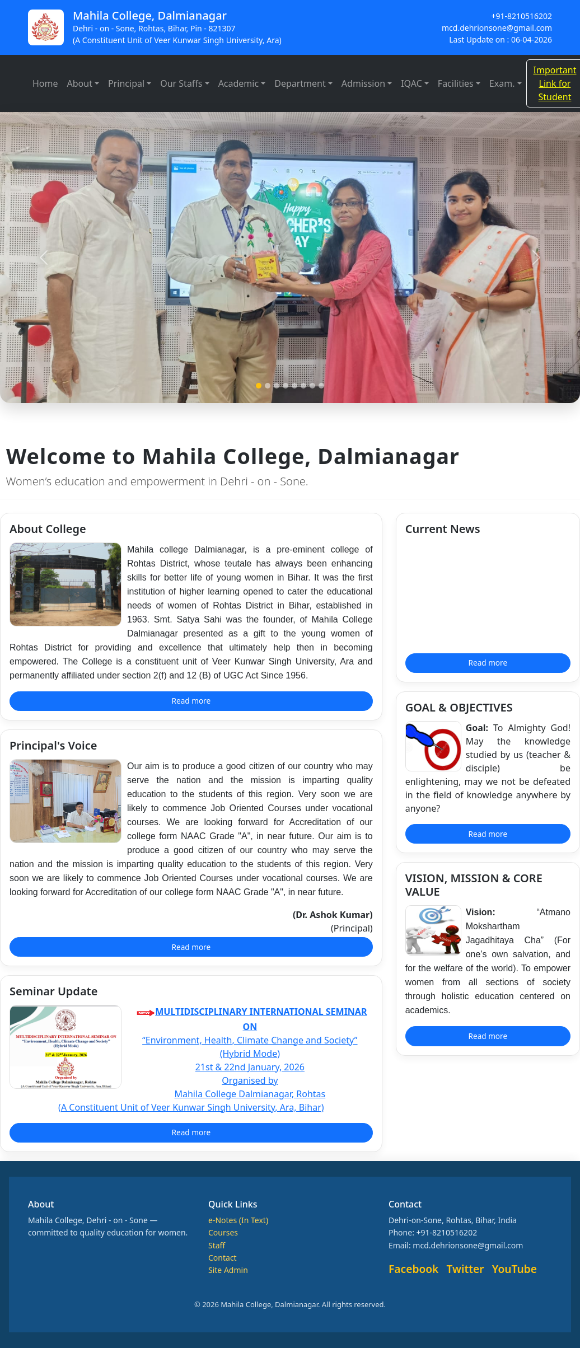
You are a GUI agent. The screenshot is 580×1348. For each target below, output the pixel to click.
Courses (223, 1232)
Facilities (456, 83)
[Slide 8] (321, 385)
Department (300, 83)
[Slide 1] (258, 385)
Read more (191, 700)
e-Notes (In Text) (238, 1220)
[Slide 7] (312, 385)
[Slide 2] (267, 385)
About (79, 83)
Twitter (465, 1268)
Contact (222, 1257)
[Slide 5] (294, 385)
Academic (238, 83)
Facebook (413, 1268)
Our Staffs (181, 83)
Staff (216, 1245)
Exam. (502, 83)
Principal (126, 83)
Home (45, 83)
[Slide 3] (276, 385)
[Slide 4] (285, 385)
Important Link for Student (555, 83)
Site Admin (228, 1270)
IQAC (411, 83)
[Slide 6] (303, 385)
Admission (363, 83)
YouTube (514, 1268)
